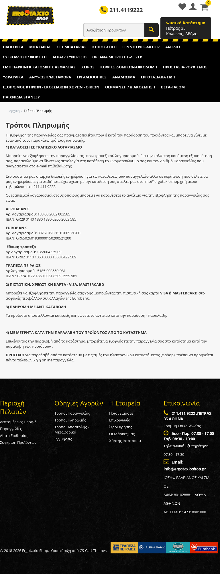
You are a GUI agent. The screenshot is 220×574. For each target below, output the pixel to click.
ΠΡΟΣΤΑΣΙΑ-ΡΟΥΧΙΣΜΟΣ (185, 67)
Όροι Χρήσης (120, 426)
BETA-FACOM (173, 87)
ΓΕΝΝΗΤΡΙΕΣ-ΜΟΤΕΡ (141, 47)
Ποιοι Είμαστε (121, 413)
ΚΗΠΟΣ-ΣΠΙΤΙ (104, 47)
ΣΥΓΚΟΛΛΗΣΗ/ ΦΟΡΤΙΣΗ (25, 57)
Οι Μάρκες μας (122, 433)
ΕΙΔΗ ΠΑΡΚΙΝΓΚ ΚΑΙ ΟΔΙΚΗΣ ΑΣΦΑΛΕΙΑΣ (39, 67)
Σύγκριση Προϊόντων (18, 442)
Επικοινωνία (119, 420)
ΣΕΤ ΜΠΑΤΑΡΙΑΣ (72, 47)
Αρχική (14, 110)
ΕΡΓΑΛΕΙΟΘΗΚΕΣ (92, 77)
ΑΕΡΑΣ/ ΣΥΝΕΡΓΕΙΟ (69, 57)
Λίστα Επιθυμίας (14, 435)
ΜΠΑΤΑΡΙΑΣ (40, 47)
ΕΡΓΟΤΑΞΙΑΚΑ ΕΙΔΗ (158, 77)
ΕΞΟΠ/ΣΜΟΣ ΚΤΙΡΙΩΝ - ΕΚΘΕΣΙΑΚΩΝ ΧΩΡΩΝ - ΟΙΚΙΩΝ (51, 87)
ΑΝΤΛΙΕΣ (173, 47)
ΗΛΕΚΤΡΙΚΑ (13, 47)
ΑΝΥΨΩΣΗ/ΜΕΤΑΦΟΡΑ (50, 77)
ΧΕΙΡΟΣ (88, 67)
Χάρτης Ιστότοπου (125, 440)
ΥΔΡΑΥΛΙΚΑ (13, 77)
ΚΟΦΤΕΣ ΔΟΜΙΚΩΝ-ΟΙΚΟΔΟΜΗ (128, 67)
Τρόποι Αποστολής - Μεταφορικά (71, 429)
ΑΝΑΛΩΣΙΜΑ (123, 77)
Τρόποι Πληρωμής (70, 420)
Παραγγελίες (11, 428)
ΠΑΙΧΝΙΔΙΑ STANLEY (21, 97)
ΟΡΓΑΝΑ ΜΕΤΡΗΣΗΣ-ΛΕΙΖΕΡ (117, 57)
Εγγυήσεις (63, 439)
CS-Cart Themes (93, 550)
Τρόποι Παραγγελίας (72, 413)
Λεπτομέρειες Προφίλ (18, 421)
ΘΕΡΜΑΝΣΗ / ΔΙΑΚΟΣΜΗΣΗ (130, 87)
